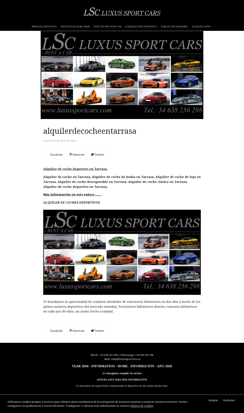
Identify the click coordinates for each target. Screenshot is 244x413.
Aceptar (213, 400)
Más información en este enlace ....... (72, 198)
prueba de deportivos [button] (45, 26)
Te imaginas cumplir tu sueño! (122, 377)
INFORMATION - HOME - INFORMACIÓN (122, 370)
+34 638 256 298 (108, 359)
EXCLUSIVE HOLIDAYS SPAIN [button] (76, 26)
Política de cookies (141, 405)
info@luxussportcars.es (125, 363)
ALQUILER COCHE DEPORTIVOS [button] (141, 26)
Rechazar (229, 400)
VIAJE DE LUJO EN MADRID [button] (175, 26)
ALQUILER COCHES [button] (202, 26)
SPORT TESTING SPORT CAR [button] (108, 26)
